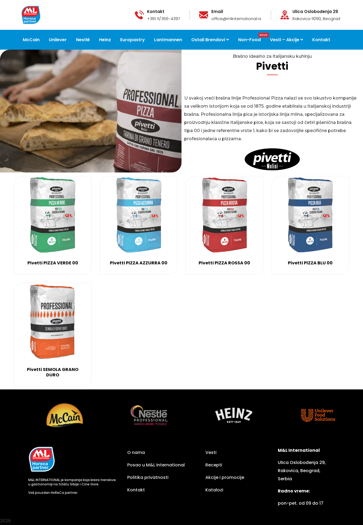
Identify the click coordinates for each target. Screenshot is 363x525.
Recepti (213, 465)
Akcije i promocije (224, 477)
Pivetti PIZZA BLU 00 (310, 263)
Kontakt (136, 490)
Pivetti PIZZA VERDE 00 (52, 263)
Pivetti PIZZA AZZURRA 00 (138, 263)
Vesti (210, 452)
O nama (136, 452)
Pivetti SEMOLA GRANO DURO (52, 372)
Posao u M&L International (156, 465)
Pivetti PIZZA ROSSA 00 (224, 263)
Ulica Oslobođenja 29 (315, 11)
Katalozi (214, 490)
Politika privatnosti (147, 477)
